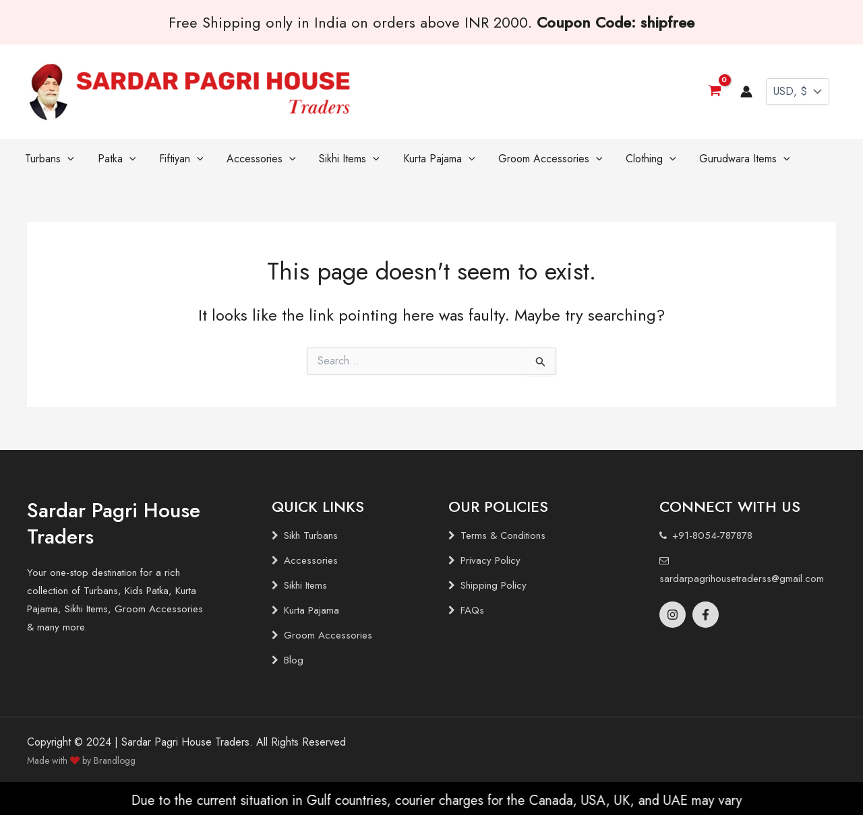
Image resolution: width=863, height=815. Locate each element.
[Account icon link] (746, 92)
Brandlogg (115, 760)
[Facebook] (705, 614)
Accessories (311, 560)
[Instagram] (672, 614)
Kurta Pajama (311, 610)
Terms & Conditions (502, 535)
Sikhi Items (305, 585)
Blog (293, 660)
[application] (64, 159)
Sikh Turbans (311, 535)
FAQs (472, 610)
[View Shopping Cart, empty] (714, 91)
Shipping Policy (493, 585)
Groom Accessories (328, 635)
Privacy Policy (490, 560)
